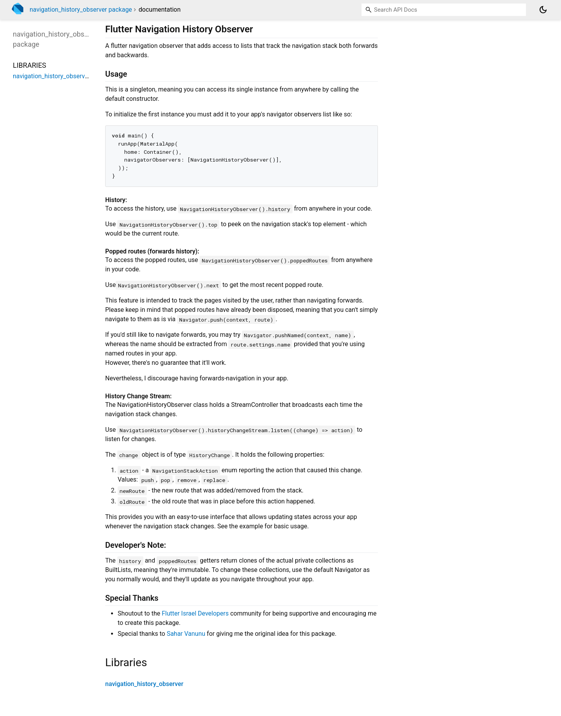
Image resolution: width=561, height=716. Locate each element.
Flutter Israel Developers (195, 613)
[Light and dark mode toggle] (543, 10)
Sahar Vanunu (186, 633)
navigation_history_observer (144, 684)
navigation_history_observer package (81, 9)
